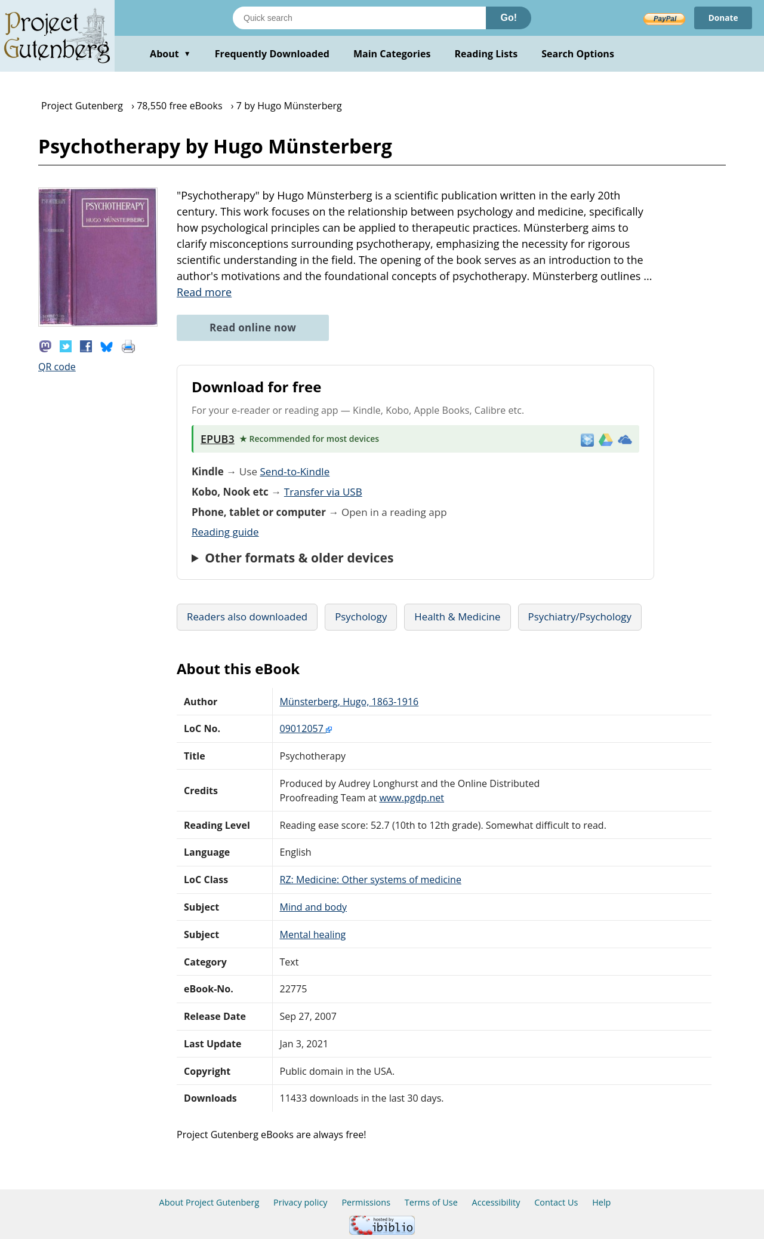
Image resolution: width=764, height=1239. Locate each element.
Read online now (253, 327)
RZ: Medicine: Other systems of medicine (370, 879)
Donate (722, 17)
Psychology (361, 616)
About (170, 54)
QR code (57, 366)
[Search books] (359, 18)
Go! (508, 18)
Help (601, 1202)
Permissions (365, 1202)
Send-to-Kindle (294, 471)
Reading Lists (486, 53)
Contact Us (556, 1202)
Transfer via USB (323, 492)
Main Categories (392, 53)
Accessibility (496, 1202)
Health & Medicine (457, 616)
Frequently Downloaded (272, 53)
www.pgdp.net (411, 797)
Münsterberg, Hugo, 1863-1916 (349, 701)
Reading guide (225, 532)
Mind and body (313, 907)
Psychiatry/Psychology (579, 616)
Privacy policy (300, 1202)
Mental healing (313, 934)
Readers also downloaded (247, 616)
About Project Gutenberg (209, 1202)
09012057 (306, 728)
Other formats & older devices (299, 558)
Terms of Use (431, 1202)
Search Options (577, 53)
